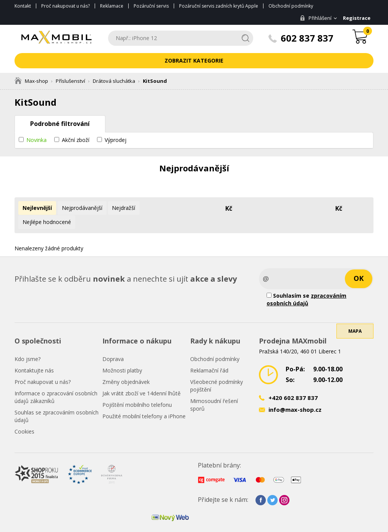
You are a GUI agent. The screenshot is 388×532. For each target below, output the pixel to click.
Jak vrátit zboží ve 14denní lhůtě (141, 378)
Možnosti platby (122, 356)
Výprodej (115, 139)
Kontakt (23, 6)
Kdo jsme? (27, 344)
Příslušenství (70, 80)
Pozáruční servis (151, 6)
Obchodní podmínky (290, 6)
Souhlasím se (306, 284)
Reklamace (111, 6)
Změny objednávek (126, 367)
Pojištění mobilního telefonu (137, 390)
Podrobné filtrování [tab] (60, 123)
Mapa (355, 319)
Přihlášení (315, 18)
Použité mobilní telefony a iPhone (144, 401)
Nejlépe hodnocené (167, 207)
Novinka (36, 139)
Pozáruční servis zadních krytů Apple (218, 6)
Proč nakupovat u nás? (65, 6)
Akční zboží (75, 139)
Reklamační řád (209, 356)
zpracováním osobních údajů (306, 284)
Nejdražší (122, 207)
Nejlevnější (37, 207)
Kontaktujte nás (34, 356)
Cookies (24, 417)
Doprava (113, 344)
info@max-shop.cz (295, 395)
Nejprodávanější (81, 207)
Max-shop (31, 80)
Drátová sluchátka (114, 80)
